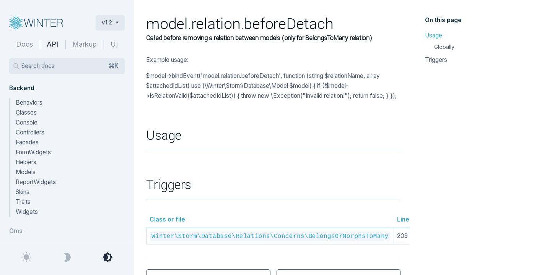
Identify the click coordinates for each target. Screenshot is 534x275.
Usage (433, 35)
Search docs (70, 66)
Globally (444, 47)
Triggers (436, 59)
